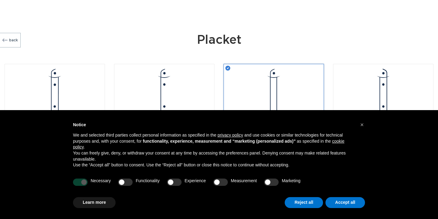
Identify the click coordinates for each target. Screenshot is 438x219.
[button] (362, 125)
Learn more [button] (94, 202)
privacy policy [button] (230, 135)
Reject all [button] (303, 202)
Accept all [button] (345, 202)
